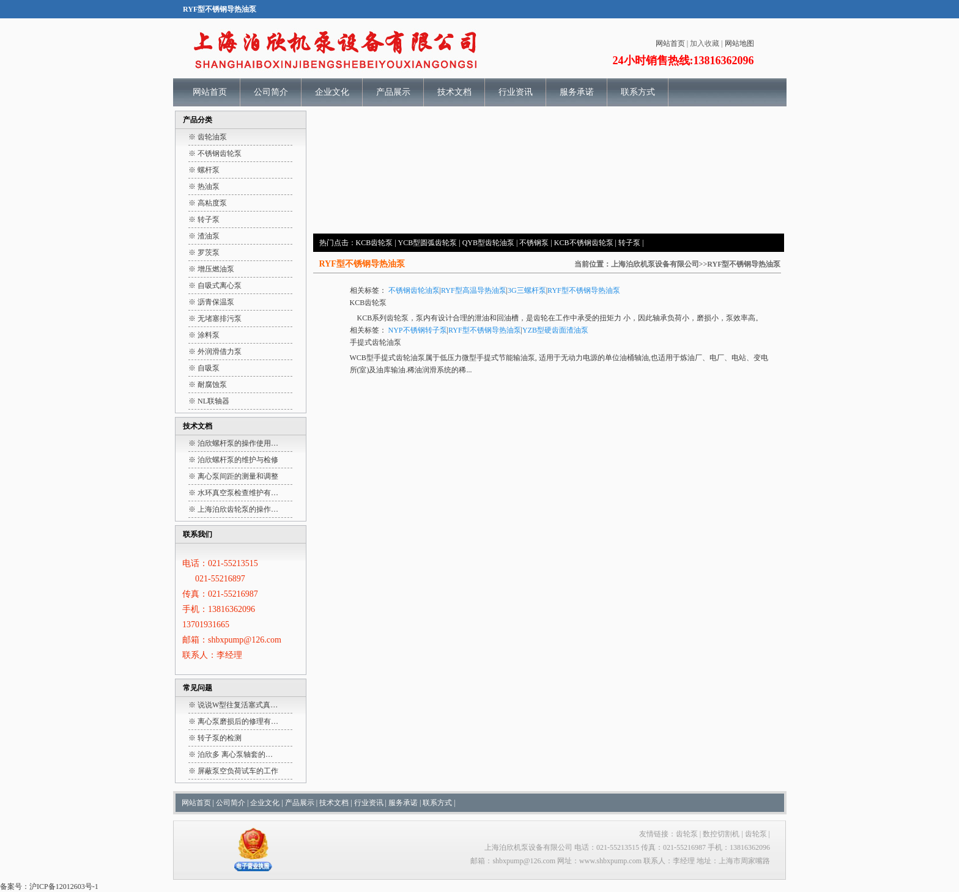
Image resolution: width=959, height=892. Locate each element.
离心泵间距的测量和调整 (238, 476)
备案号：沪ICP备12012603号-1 (49, 886)
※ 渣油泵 (204, 236)
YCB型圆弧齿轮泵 (427, 242)
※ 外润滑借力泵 (215, 351)
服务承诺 (577, 92)
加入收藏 (704, 43)
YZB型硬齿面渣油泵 (555, 330)
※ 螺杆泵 (204, 170)
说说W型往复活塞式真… (238, 705)
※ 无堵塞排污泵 (215, 318)
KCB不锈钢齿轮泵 (583, 242)
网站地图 (739, 43)
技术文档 (454, 92)
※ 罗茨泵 (204, 252)
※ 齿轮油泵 (207, 137)
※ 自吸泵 (204, 368)
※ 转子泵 (204, 219)
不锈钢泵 (534, 242)
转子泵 (629, 242)
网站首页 (670, 43)
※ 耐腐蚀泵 (207, 384)
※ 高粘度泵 (207, 203)
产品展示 (393, 92)
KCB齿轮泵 (374, 242)
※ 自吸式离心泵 (215, 285)
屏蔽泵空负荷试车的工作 (238, 771)
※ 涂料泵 (204, 335)
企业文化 (332, 92)
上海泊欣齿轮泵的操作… (238, 509)
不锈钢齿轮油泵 (414, 290)
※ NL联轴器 (208, 401)
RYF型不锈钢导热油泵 (583, 290)
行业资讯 (515, 92)
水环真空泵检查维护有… (238, 492)
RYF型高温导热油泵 (473, 290)
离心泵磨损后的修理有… (238, 721)
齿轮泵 (398, 318)
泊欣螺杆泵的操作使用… (238, 443)
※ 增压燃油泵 (211, 269)
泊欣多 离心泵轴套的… (235, 754)
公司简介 (271, 92)
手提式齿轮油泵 (375, 342)
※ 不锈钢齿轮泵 (215, 153)
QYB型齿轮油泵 (488, 242)
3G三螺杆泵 (527, 290)
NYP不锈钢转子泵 (417, 330)
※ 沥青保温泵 (211, 302)
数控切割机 (721, 834)
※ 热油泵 (204, 186)
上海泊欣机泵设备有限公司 (655, 264)
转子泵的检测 (220, 738)
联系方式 (638, 92)
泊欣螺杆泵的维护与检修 (238, 459)
